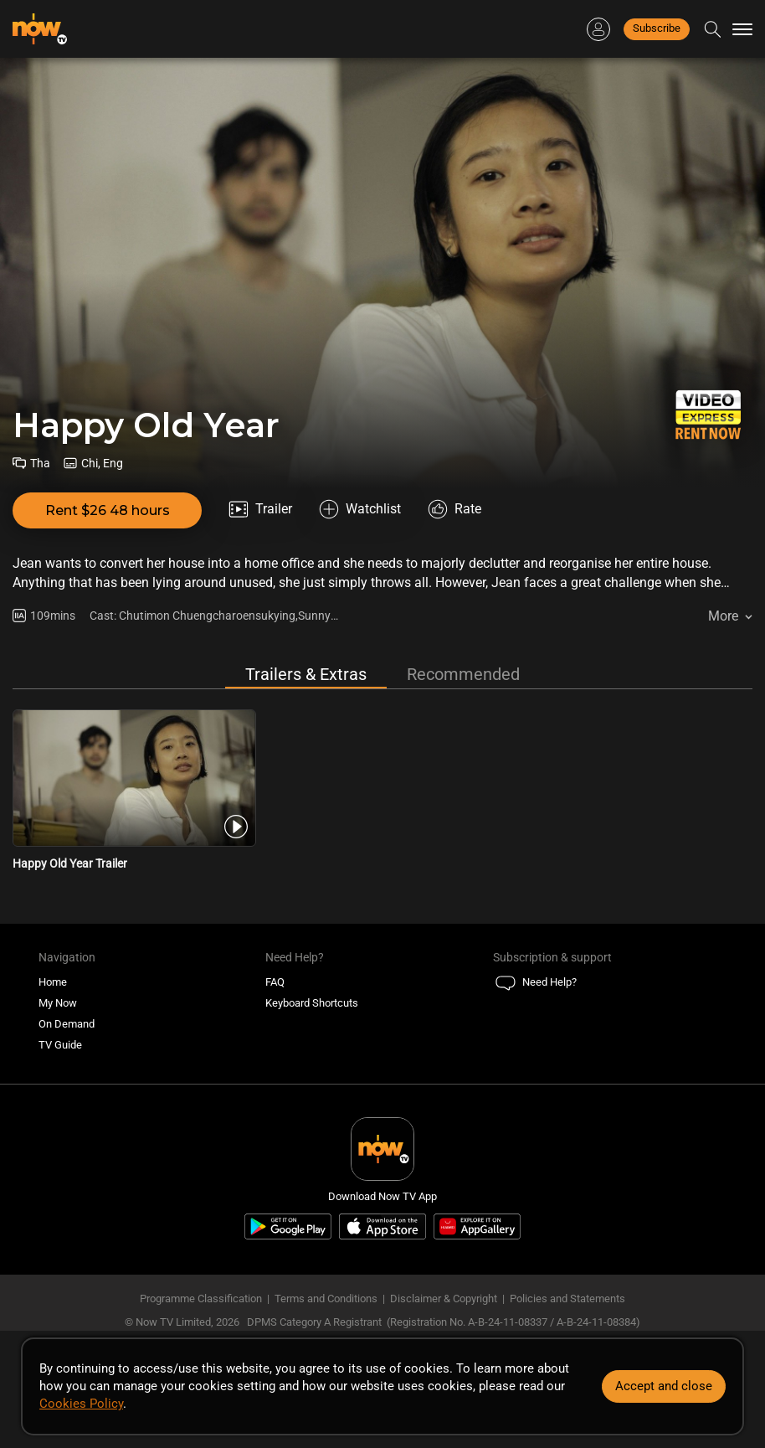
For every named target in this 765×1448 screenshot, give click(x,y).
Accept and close (663, 1386)
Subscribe (656, 28)
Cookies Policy (81, 1403)
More (723, 616)
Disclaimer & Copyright (443, 1298)
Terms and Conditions (326, 1298)
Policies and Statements (567, 1298)
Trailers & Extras (306, 674)
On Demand (67, 1024)
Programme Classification (201, 1298)
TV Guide (60, 1044)
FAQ (275, 982)
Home (53, 982)
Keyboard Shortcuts (311, 1003)
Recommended (463, 674)
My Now (58, 1003)
